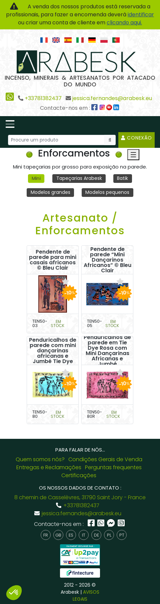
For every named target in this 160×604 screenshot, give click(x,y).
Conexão (136, 137)
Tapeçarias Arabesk (79, 178)
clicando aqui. (124, 22)
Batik (122, 178)
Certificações (78, 475)
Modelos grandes (50, 192)
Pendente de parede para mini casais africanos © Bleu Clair (52, 260)
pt (121, 535)
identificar (141, 14)
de (96, 535)
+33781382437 (43, 98)
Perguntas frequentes (113, 467)
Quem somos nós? (40, 459)
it (83, 535)
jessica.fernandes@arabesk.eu (112, 98)
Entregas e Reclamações (48, 467)
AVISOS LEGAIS (86, 595)
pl (109, 535)
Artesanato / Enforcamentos (80, 224)
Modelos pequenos (107, 192)
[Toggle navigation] (10, 124)
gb (58, 535)
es (71, 535)
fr (45, 535)
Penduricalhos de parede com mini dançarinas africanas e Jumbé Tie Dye (52, 350)
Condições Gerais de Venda (105, 459)
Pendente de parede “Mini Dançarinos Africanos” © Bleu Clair (107, 260)
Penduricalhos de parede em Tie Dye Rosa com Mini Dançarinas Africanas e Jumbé (107, 351)
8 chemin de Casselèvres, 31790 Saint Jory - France (80, 497)
